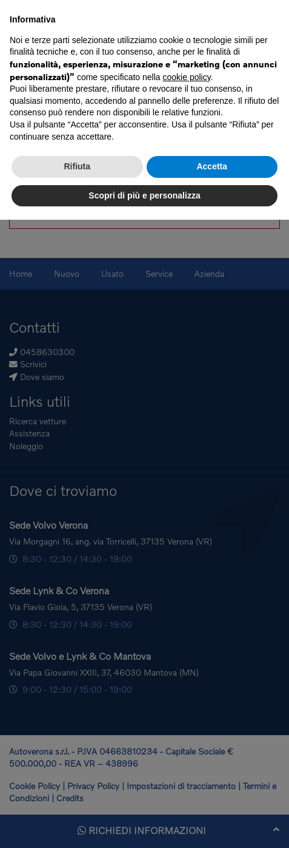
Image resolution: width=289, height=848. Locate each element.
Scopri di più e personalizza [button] (144, 195)
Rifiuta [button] (77, 166)
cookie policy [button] (187, 77)
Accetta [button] (211, 166)
